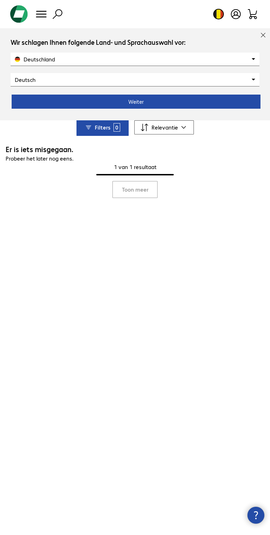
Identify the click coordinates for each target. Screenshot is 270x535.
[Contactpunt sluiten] (255, 515)
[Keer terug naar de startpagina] (19, 14)
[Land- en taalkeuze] (218, 14)
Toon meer (135, 189)
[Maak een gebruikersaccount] (235, 14)
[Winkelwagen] (253, 14)
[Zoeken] (57, 14)
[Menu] (41, 14)
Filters (102, 127)
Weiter (136, 101)
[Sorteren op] (164, 127)
